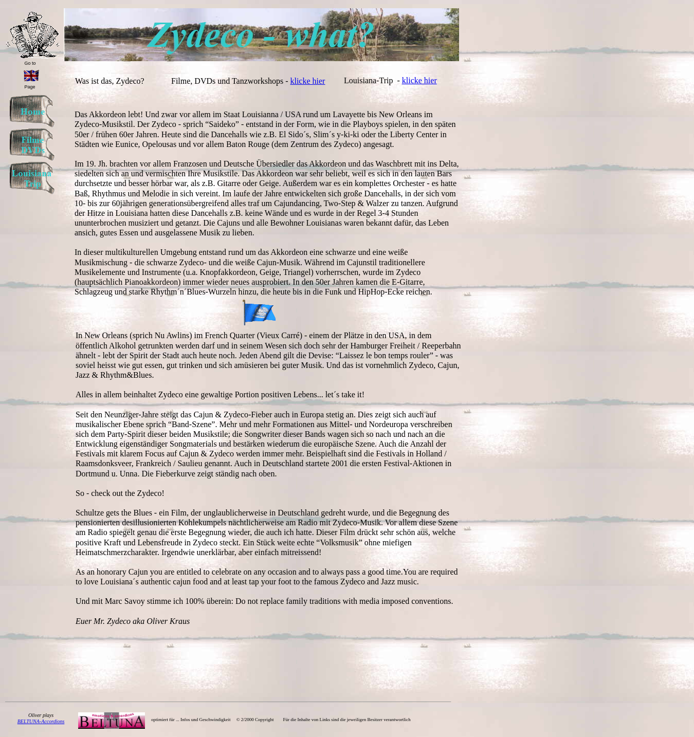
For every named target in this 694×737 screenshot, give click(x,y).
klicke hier (307, 81)
